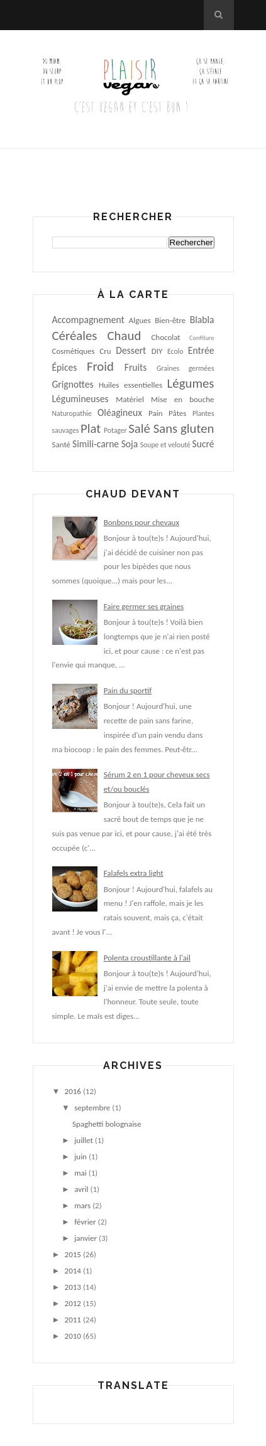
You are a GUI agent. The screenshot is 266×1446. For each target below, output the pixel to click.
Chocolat (165, 337)
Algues (140, 320)
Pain (155, 413)
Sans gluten (183, 428)
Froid (100, 366)
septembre (92, 1107)
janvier (85, 1238)
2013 (73, 1287)
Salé (139, 428)
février (85, 1221)
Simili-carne (95, 444)
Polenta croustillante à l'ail (147, 957)
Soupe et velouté (165, 444)
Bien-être (170, 320)
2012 (73, 1303)
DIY (157, 351)
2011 (73, 1319)
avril (81, 1189)
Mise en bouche (182, 399)
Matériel (130, 399)
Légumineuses (80, 399)
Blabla (202, 320)
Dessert (131, 350)
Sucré (203, 444)
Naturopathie (72, 413)
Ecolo (175, 351)
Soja (129, 444)
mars (82, 1205)
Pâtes (177, 413)
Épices (64, 367)
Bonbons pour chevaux (141, 522)
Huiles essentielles (130, 385)
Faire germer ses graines (144, 606)
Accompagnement (88, 320)
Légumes (190, 383)
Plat (90, 428)
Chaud (124, 335)
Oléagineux (119, 412)
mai (80, 1173)
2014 (73, 1270)
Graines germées (185, 368)
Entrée (201, 350)
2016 (73, 1091)
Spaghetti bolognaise (106, 1124)
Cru (105, 351)
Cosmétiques (73, 351)
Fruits (136, 367)
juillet (83, 1140)
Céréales (74, 335)
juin (80, 1156)
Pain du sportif (128, 690)
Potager (115, 430)
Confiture (201, 338)
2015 (73, 1254)
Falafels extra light (133, 873)
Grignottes (73, 384)
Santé (61, 444)
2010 (73, 1336)
